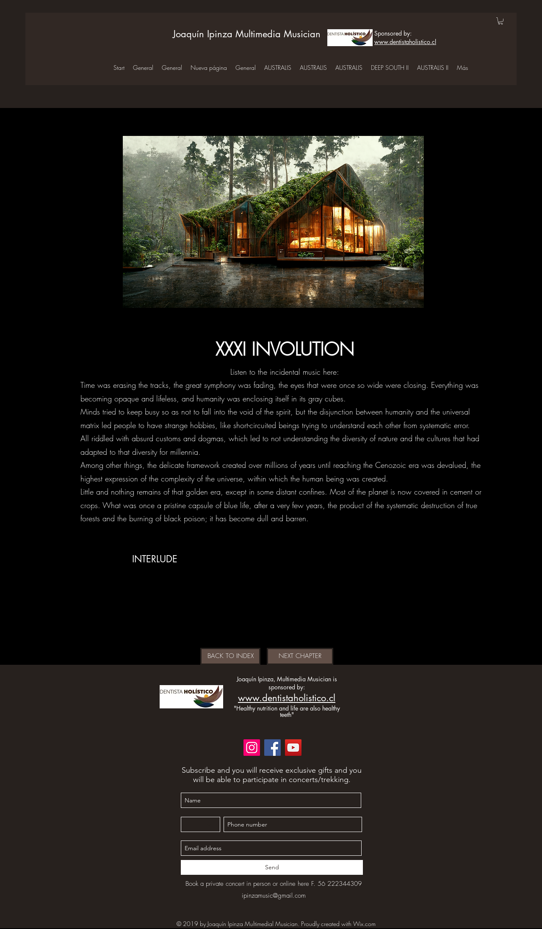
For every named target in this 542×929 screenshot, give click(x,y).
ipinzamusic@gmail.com (274, 895)
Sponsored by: (393, 33)
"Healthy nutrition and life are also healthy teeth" (287, 711)
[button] (500, 21)
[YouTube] (293, 747)
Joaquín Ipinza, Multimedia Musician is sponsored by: (287, 683)
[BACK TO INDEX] (230, 656)
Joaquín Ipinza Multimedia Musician (247, 34)
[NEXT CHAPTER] (300, 656)
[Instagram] (251, 747)
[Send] (272, 867)
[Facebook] (272, 747)
